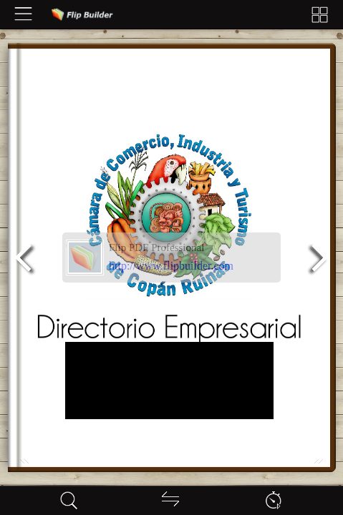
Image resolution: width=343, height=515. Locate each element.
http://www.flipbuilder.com (171, 266)
